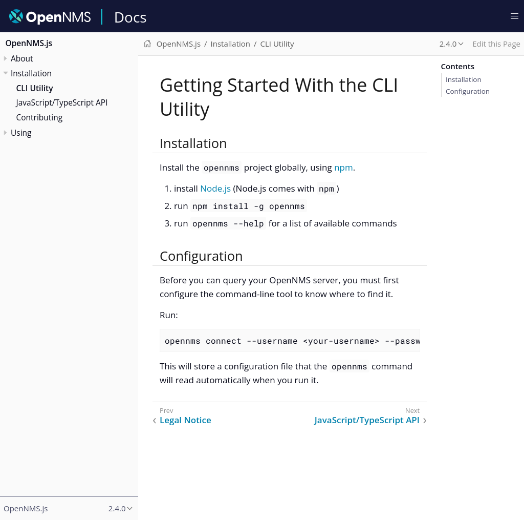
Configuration (468, 91)
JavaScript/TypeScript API (62, 102)
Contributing (39, 117)
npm (343, 167)
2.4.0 (448, 43)
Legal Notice (185, 420)
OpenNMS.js (29, 43)
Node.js (215, 188)
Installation (464, 79)
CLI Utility (34, 88)
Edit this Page (496, 43)
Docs (130, 17)
